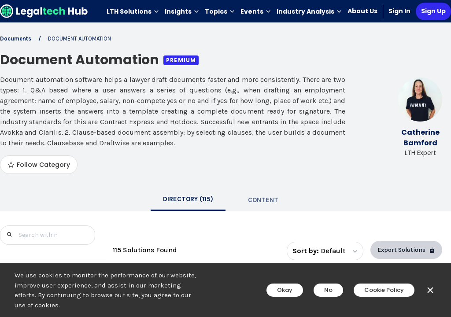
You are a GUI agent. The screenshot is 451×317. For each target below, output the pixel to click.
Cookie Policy (384, 290)
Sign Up (433, 11)
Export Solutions (406, 250)
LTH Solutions (133, 11)
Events (255, 11)
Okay (284, 290)
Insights (182, 11)
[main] (225, 158)
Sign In (399, 11)
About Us (362, 11)
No (328, 290)
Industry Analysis (309, 11)
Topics (220, 11)
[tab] (188, 200)
